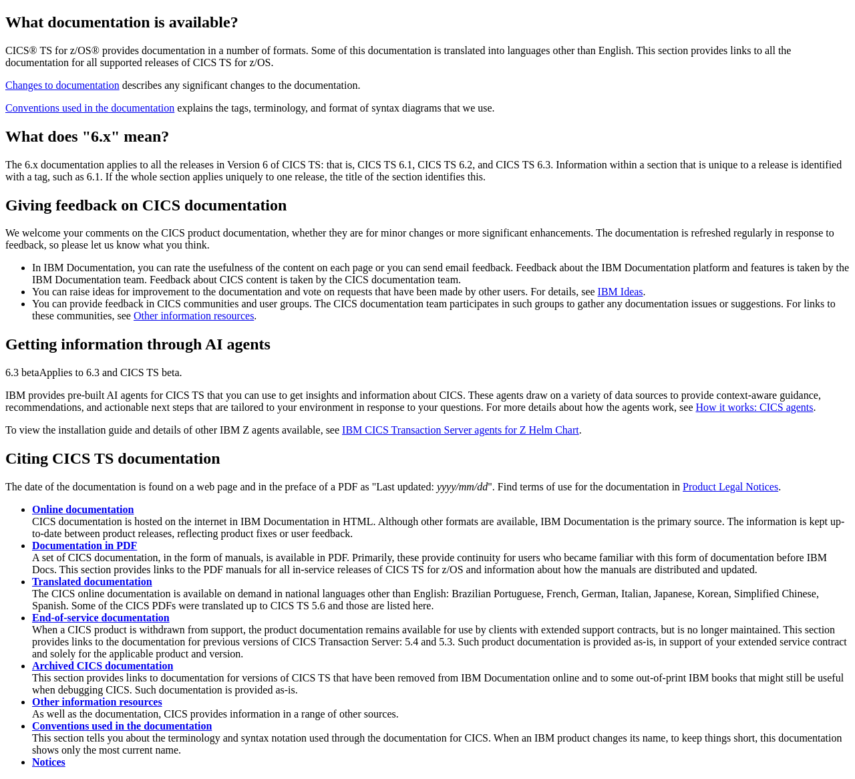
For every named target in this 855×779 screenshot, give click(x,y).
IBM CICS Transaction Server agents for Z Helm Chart (460, 430)
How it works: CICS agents (755, 407)
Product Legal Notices (730, 486)
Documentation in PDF (84, 545)
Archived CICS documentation (102, 665)
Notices (48, 762)
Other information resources (194, 315)
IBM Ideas (620, 291)
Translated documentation (92, 581)
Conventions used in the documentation (89, 108)
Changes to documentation (62, 85)
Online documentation (83, 509)
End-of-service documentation (101, 617)
